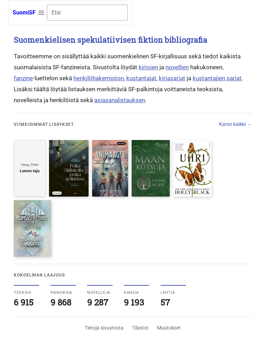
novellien (177, 67)
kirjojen (148, 67)
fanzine (23, 78)
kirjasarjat (172, 78)
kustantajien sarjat (217, 78)
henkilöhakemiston (98, 78)
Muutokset (169, 328)
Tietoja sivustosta (104, 328)
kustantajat (141, 78)
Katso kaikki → (235, 124)
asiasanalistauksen (119, 100)
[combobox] (87, 13)
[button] (41, 12)
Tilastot (140, 328)
